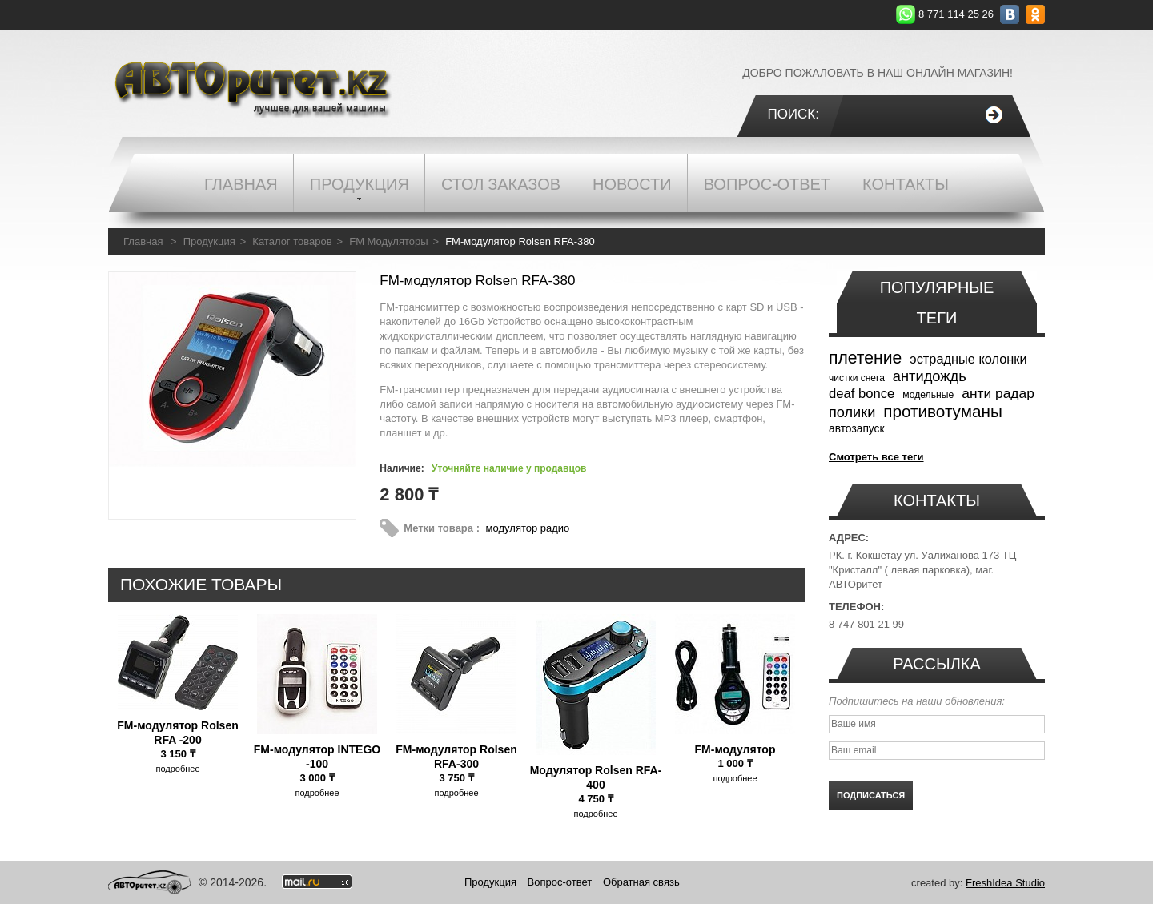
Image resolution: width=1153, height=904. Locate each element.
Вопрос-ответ (560, 882)
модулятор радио (528, 528)
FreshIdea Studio (1005, 883)
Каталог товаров (291, 241)
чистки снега (857, 378)
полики (852, 412)
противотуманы (942, 411)
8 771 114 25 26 (956, 14)
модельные (928, 394)
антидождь (929, 376)
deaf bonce (861, 393)
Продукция (209, 241)
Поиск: (793, 114)
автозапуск (857, 429)
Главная (143, 241)
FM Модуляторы (388, 241)
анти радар (998, 393)
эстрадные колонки (968, 359)
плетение (865, 357)
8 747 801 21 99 (866, 624)
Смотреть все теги (876, 457)
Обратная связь (641, 882)
